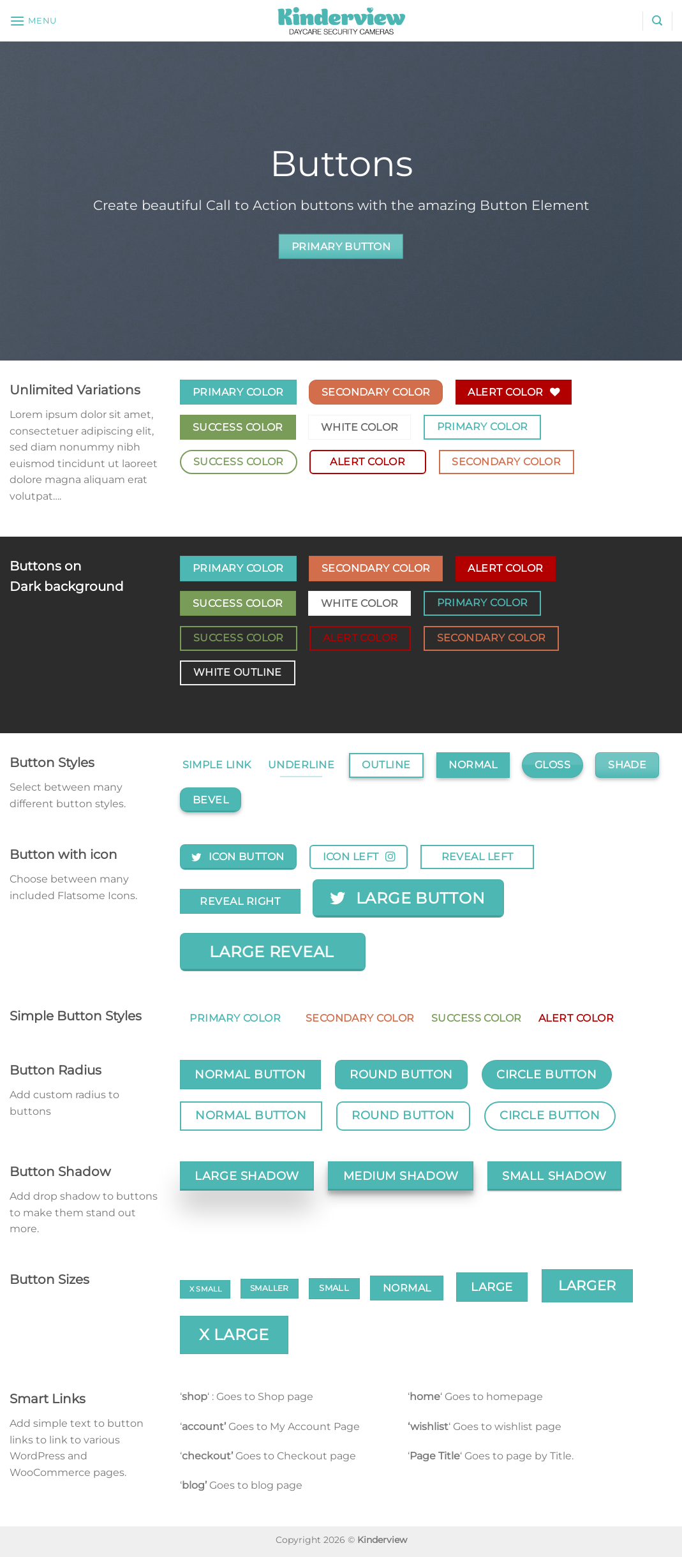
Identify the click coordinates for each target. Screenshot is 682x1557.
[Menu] (33, 20)
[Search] (657, 20)
